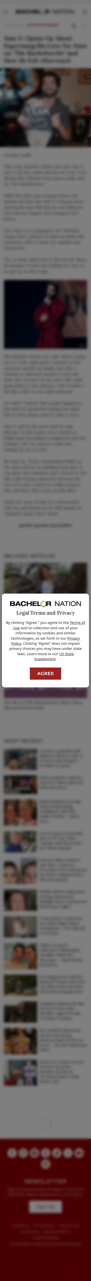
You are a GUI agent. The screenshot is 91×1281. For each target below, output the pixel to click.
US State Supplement (54, 656)
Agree (45, 673)
